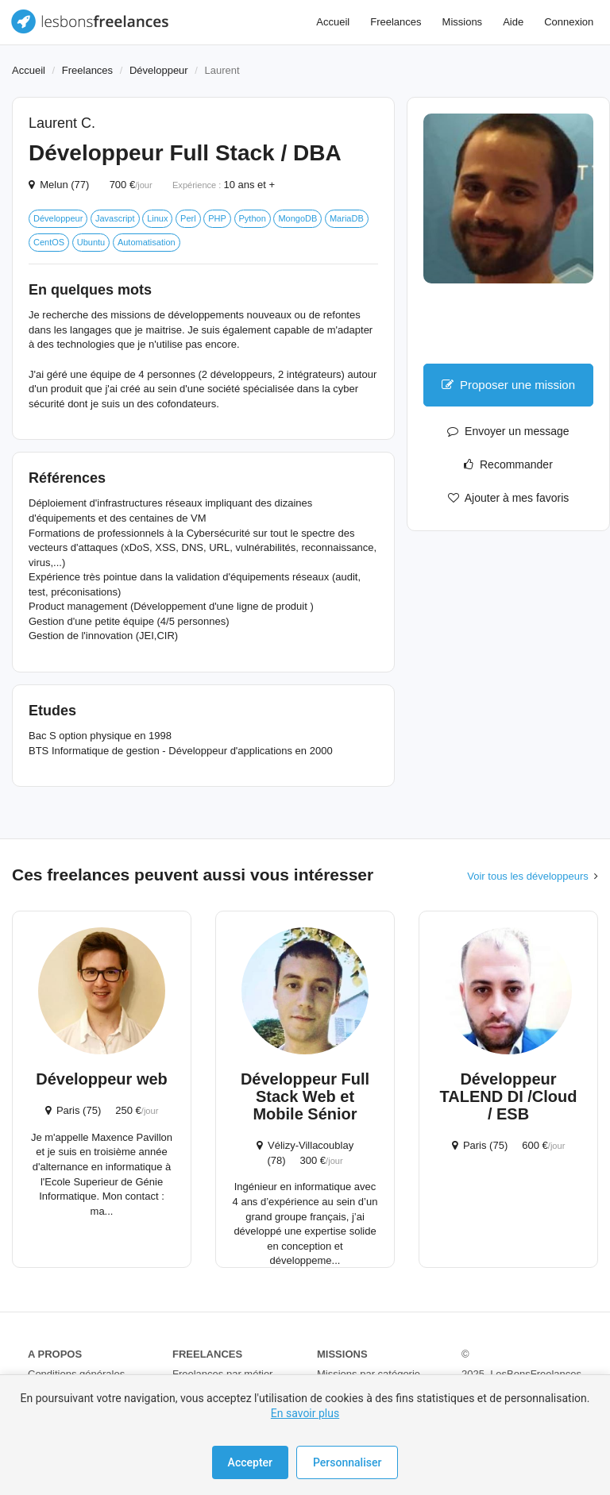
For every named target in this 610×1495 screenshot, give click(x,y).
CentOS (48, 242)
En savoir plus (305, 1413)
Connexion (568, 22)
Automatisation (147, 242)
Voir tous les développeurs (527, 876)
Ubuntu (91, 242)
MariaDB (347, 218)
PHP (217, 218)
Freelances (395, 22)
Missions (462, 22)
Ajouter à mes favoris (508, 497)
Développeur (158, 70)
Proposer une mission (508, 384)
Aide (513, 22)
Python (252, 218)
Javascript (115, 218)
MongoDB (297, 218)
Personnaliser (347, 1462)
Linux (157, 218)
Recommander (508, 464)
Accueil (332, 22)
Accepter (250, 1462)
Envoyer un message (508, 431)
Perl (188, 218)
